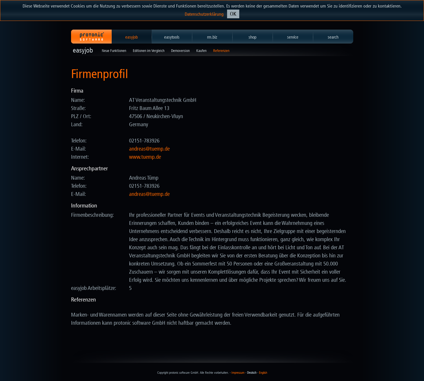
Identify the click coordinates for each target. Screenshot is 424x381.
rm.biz (212, 37)
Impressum (237, 373)
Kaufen (201, 50)
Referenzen (221, 50)
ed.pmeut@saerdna (149, 149)
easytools (172, 37)
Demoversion (180, 50)
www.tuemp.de (145, 157)
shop (252, 37)
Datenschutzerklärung (204, 14)
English (263, 373)
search (333, 37)
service (292, 37)
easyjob (131, 37)
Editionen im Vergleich (148, 50)
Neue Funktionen (114, 50)
